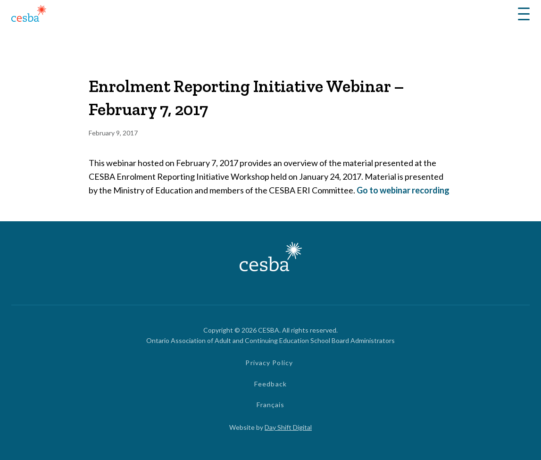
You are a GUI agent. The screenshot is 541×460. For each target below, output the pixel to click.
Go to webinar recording (403, 190)
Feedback (270, 384)
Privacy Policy (269, 363)
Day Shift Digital (288, 427)
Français (271, 405)
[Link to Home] (28, 15)
